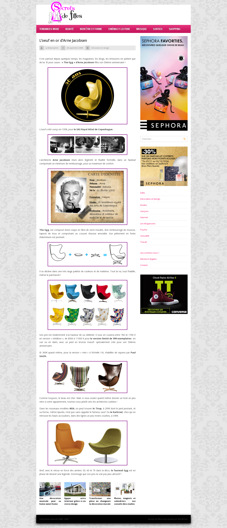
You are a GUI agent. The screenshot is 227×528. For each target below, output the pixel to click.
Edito (142, 192)
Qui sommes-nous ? (149, 252)
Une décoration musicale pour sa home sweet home (50, 501)
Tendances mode (49, 29)
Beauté (69, 29)
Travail (143, 242)
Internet (144, 217)
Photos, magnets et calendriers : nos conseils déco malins (125, 501)
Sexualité (144, 235)
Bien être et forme (91, 29)
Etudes (143, 205)
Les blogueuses (147, 223)
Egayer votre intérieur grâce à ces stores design (75, 501)
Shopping (174, 29)
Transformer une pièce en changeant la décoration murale (100, 501)
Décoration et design (100, 48)
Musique (141, 29)
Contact (144, 265)
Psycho (143, 229)
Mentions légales (148, 259)
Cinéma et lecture (119, 29)
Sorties (158, 29)
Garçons (144, 211)
